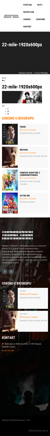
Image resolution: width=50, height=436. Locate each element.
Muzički (44, 156)
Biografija (23, 133)
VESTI (39, 5)
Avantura (23, 181)
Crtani (30, 181)
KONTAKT (27, 26)
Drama (30, 133)
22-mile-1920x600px (22, 87)
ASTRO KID (25, 195)
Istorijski (37, 133)
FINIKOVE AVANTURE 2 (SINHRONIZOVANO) (30, 173)
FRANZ (23, 127)
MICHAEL (24, 150)
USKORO (27, 19)
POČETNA (27, 5)
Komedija (36, 181)
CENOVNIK (40, 19)
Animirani (23, 202)
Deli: (3, 106)
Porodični (23, 184)
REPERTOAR (28, 12)
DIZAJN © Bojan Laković (38, 431)
